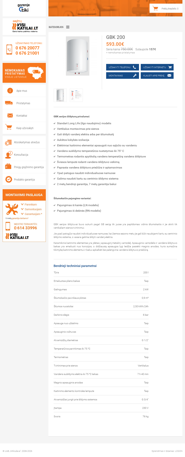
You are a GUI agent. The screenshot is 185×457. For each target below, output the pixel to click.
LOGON (178, 451)
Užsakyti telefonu (120, 67)
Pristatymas (23, 103)
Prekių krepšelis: (170, 8)
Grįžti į (17, 21)
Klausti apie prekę (153, 75)
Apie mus (21, 90)
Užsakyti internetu (154, 67)
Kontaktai (21, 115)
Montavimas (116, 75)
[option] (62, 94)
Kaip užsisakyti (25, 128)
